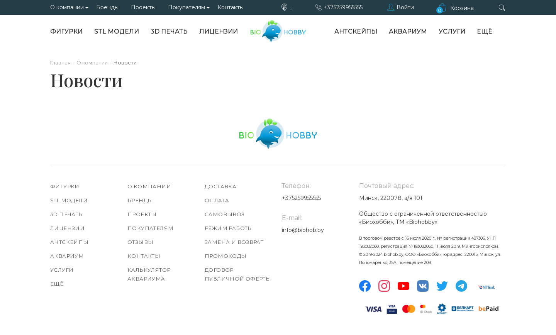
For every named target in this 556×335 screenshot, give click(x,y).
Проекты (143, 7)
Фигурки (66, 31)
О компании (67, 7)
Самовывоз (225, 214)
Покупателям (186, 7)
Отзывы (140, 242)
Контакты (230, 7)
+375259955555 (343, 7)
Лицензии (218, 31)
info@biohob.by (303, 230)
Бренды (107, 7)
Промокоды (226, 256)
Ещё (484, 31)
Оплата (217, 200)
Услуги (452, 31)
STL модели (116, 31)
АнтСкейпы (355, 31)
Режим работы (229, 228)
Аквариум (408, 31)
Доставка (220, 186)
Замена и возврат (234, 242)
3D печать (169, 31)
